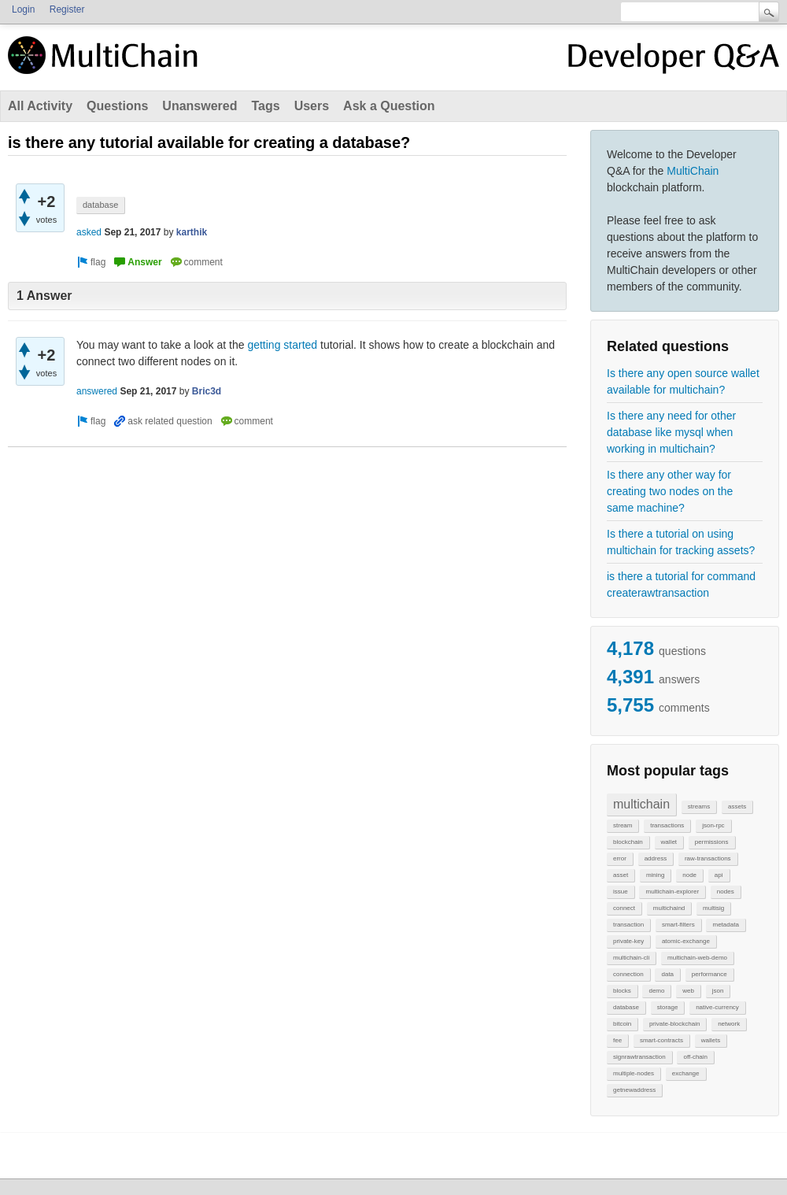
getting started (282, 345)
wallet (669, 841)
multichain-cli (631, 957)
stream (622, 825)
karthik (191, 232)
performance (709, 974)
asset (620, 875)
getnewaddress (634, 1089)
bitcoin (622, 1023)
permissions (712, 841)
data (667, 974)
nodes (725, 891)
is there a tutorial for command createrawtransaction (681, 584)
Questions (117, 106)
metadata (725, 924)
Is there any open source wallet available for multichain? (683, 381)
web (688, 990)
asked (89, 232)
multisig (713, 908)
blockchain (628, 841)
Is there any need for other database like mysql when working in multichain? (671, 432)
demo (656, 990)
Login (23, 9)
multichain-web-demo (697, 957)
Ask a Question (388, 106)
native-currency (717, 1007)
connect (624, 908)
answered (96, 391)
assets (737, 806)
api (719, 875)
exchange (686, 1073)
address (656, 858)
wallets (710, 1040)
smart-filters (678, 924)
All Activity (40, 106)
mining (655, 875)
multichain (641, 804)
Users (311, 106)
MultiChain (693, 171)
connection (628, 974)
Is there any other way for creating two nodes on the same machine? (670, 491)
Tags (265, 106)
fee (617, 1040)
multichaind (669, 908)
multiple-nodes (633, 1073)
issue (620, 891)
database (626, 1007)
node (689, 875)
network (729, 1023)
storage (667, 1007)
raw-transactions (708, 858)
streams (699, 806)
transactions (667, 825)
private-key (628, 941)
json (718, 990)
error (619, 858)
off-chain (695, 1056)
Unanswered (199, 106)
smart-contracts (661, 1040)
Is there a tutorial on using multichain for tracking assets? (681, 542)
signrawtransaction (639, 1056)
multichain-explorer (672, 891)
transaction (628, 924)
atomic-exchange (686, 941)
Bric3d (206, 391)
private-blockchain (674, 1023)
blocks (622, 990)
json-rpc (713, 825)
